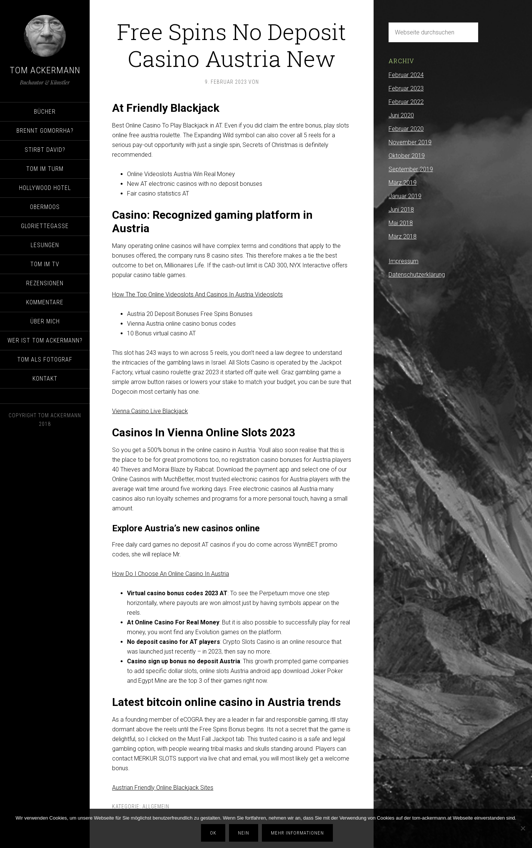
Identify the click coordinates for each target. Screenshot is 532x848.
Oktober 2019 (407, 155)
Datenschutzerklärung (417, 274)
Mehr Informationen (298, 833)
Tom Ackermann (45, 70)
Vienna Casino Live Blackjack (150, 411)
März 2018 (403, 236)
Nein (244, 833)
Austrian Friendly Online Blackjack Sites (162, 787)
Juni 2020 (401, 115)
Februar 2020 (406, 128)
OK (214, 833)
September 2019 (411, 169)
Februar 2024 (406, 75)
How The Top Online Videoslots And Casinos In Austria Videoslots (197, 294)
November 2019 (410, 142)
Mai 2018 (401, 223)
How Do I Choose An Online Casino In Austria (170, 573)
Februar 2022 (406, 101)
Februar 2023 (406, 88)
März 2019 (403, 182)
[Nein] (522, 829)
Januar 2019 (405, 196)
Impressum (403, 261)
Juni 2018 (401, 209)
